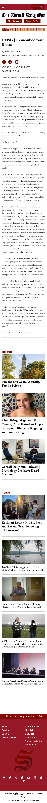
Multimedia (31, 737)
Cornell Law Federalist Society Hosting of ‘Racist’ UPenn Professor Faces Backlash (22, 605)
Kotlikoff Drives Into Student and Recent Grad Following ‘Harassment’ (22, 526)
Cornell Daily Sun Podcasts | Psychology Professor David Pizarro (21, 470)
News (5, 726)
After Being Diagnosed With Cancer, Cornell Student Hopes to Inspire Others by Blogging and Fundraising (22, 426)
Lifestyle (29, 730)
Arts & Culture (9, 737)
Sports (5, 734)
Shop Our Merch (14, 21)
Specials (29, 734)
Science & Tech (33, 726)
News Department (14, 51)
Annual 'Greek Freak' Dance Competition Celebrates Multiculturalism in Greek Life (22, 682)
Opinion (6, 730)
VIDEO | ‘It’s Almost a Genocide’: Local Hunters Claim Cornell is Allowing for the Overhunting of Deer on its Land (22, 643)
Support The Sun (32, 21)
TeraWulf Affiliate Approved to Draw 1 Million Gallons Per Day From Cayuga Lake (23, 568)
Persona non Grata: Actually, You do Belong (21, 383)
